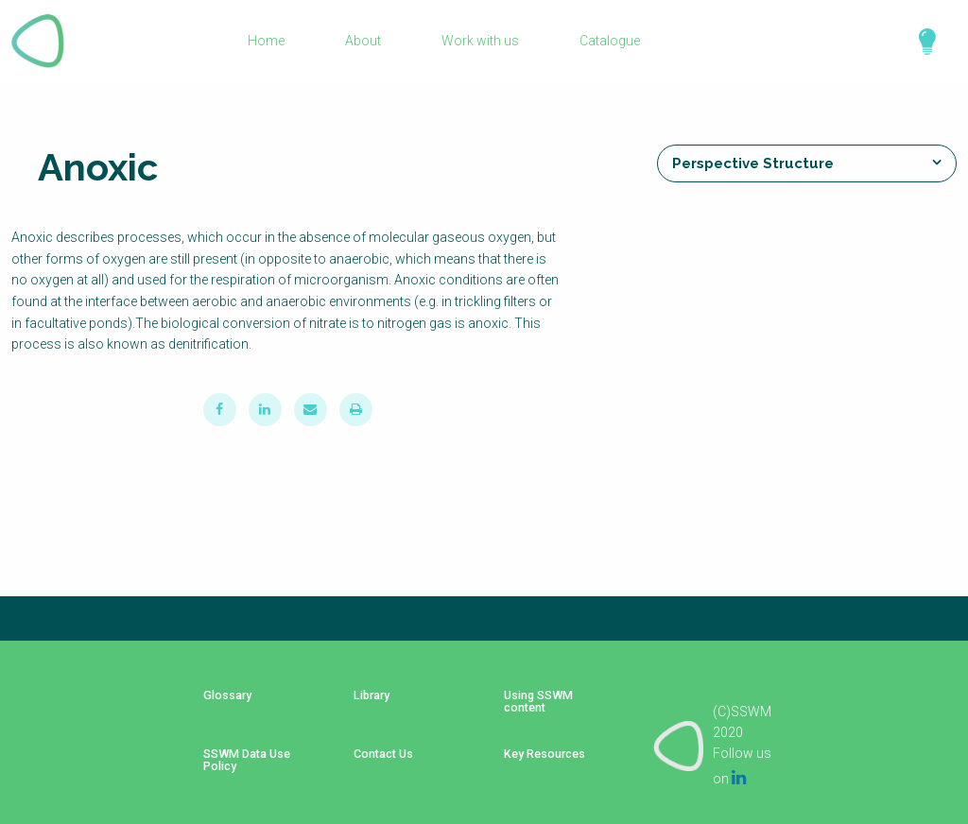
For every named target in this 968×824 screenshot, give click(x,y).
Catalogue (608, 41)
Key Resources (538, 745)
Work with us (479, 41)
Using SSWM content (531, 710)
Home (267, 41)
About (363, 41)
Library (363, 704)
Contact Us (374, 745)
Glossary (220, 704)
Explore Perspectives (919, 42)
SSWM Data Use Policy (240, 752)
